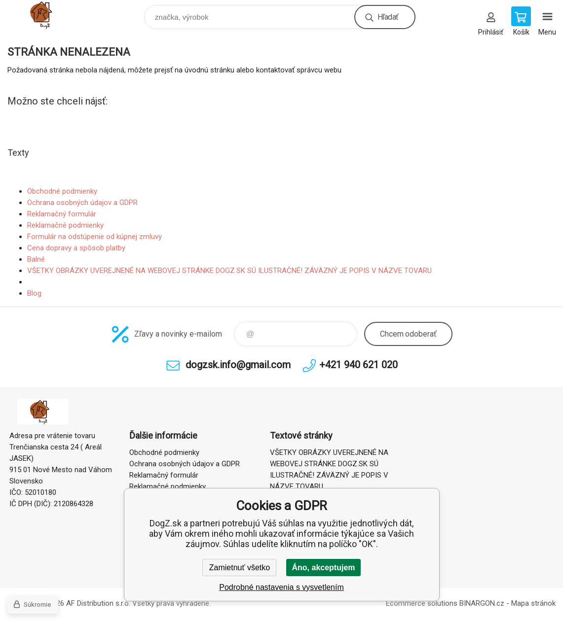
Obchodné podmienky (62, 191)
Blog (34, 293)
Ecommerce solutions (421, 603)
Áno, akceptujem (323, 567)
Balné (36, 259)
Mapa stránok (533, 603)
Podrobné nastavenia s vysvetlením (281, 587)
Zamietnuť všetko (239, 567)
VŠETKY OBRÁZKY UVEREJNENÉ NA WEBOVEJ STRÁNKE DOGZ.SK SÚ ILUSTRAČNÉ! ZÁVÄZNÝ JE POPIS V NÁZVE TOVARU (229, 270)
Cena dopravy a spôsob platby (76, 247)
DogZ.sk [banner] (51, 14)
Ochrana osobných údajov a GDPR (82, 202)
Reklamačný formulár (61, 213)
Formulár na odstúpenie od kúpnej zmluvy (94, 236)
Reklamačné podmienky (65, 225)
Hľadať (387, 17)
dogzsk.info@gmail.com (238, 365)
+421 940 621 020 (358, 365)
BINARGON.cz (481, 603)
